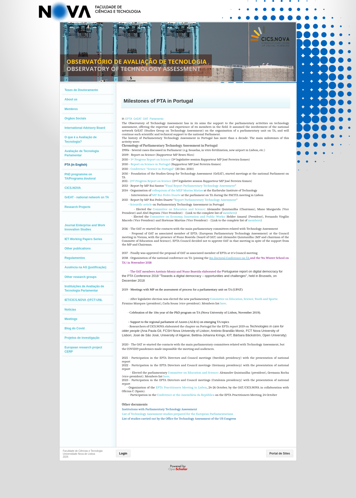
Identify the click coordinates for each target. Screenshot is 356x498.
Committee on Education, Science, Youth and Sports (243, 299)
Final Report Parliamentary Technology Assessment (200, 185)
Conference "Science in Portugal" (152, 169)
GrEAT (138, 118)
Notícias (70, 309)
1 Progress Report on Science (150, 159)
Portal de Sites (279, 453)
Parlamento (156, 118)
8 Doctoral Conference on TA (229, 258)
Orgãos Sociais (75, 118)
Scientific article (141, 204)
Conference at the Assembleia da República (185, 395)
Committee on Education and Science (179, 209)
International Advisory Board (85, 128)
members (229, 213)
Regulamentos (75, 258)
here (223, 303)
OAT (145, 118)
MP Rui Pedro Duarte (166, 195)
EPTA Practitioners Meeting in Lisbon (181, 387)
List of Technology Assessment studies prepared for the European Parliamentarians (177, 414)
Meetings (71, 319)
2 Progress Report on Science (150, 181)
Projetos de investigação (82, 338)
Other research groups (80, 277)
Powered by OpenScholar (178, 468)
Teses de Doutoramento (81, 90)
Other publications (78, 248)
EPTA (128, 118)
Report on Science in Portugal (150, 164)
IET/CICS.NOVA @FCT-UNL (84, 300)
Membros (71, 109)
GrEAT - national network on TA (87, 197)
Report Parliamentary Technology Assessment (205, 200)
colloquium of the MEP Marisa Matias (177, 190)
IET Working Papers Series (83, 239)
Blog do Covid (75, 328)
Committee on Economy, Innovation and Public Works (187, 216)
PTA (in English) (76, 164)
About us (71, 99)
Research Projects (77, 207)
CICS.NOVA (73, 188)
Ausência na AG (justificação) (85, 267)
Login (123, 453)
